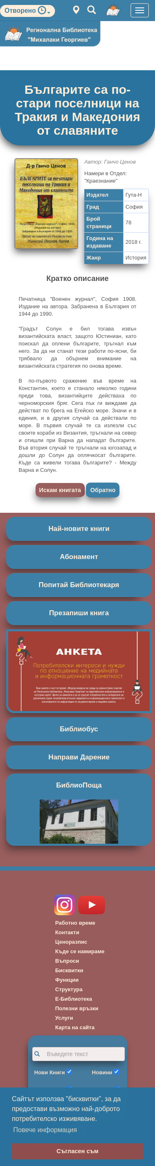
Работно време (75, 923)
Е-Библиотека (73, 999)
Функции (67, 980)
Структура (69, 989)
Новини (102, 1072)
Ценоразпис (71, 942)
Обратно (102, 490)
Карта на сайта (75, 1027)
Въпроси (67, 961)
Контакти (67, 932)
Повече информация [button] (45, 1129)
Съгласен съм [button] (77, 1151)
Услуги (64, 1018)
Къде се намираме (80, 951)
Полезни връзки (77, 1008)
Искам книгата (60, 490)
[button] (44, 12)
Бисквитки (69, 970)
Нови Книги (49, 1072)
